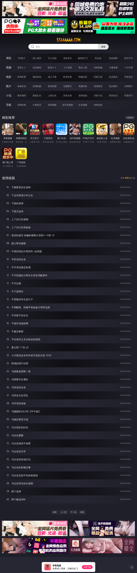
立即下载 (87, 567)
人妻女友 (52, 95)
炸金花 (98, 58)
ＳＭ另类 (128, 67)
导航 (8, 105)
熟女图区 (113, 86)
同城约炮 (21, 104)
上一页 (63, 512)
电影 (8, 77)
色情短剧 (98, 104)
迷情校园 (83, 95)
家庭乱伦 (37, 95)
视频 (8, 67)
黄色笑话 (113, 95)
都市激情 (21, 95)
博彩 (8, 58)
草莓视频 (52, 104)
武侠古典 (67, 95)
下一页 (73, 512)
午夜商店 (37, 104)
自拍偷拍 (37, 67)
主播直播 (113, 67)
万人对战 (52, 58)
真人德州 (37, 58)
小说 (8, 95)
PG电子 (21, 58)
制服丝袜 (83, 76)
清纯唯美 (98, 86)
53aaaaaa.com (68, 40)
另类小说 (98, 95)
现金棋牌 (113, 58)
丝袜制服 (98, 67)
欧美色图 (52, 86)
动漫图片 (67, 86)
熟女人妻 (83, 67)
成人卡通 (52, 76)
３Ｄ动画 (67, 67)
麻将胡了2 (83, 58)
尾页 (82, 512)
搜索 (103, 46)
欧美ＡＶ (52, 67)
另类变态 (128, 76)
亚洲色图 (37, 86)
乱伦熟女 (113, 76)
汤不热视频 (67, 104)
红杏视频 (83, 104)
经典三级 (98, 76)
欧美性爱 (67, 76)
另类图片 (128, 86)
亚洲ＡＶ (21, 67)
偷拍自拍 (37, 76)
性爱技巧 (128, 95)
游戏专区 (67, 58)
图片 (8, 86)
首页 (55, 512)
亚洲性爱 (21, 76)
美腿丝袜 (83, 86)
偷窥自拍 (21, 86)
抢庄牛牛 (128, 58)
